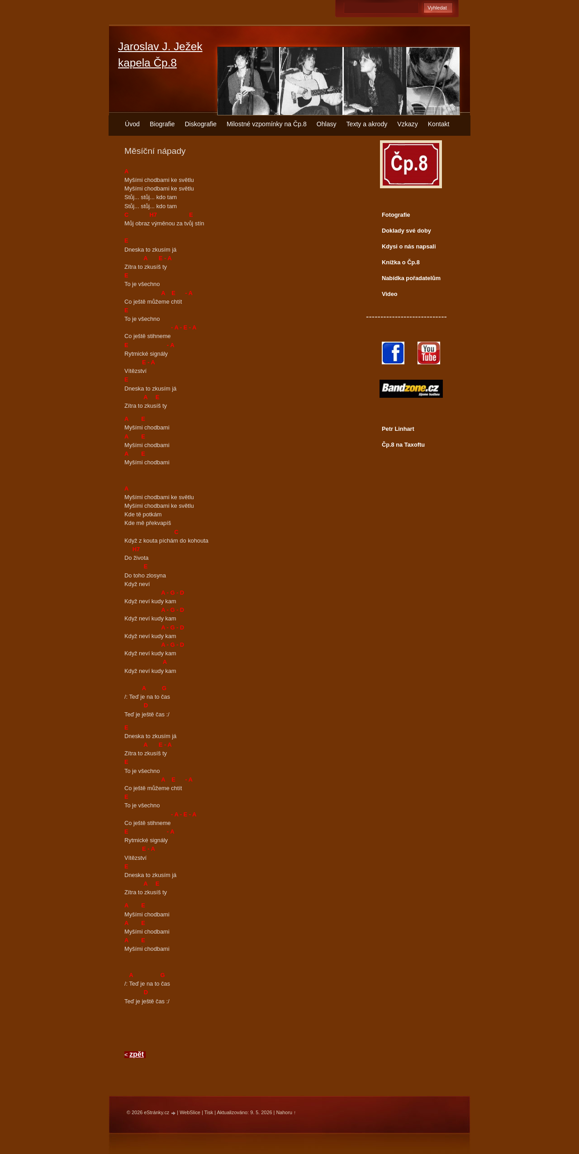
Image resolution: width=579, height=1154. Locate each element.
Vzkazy (407, 124)
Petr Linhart (398, 428)
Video (390, 294)
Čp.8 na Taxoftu (403, 444)
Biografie (162, 124)
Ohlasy (327, 124)
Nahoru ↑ (286, 1112)
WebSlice (190, 1112)
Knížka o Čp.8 (401, 262)
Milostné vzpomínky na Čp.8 (267, 124)
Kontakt (439, 124)
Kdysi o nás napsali (409, 246)
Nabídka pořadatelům (411, 278)
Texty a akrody (367, 124)
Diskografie (200, 124)
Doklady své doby (406, 230)
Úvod (132, 124)
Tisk (209, 1112)
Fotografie (396, 214)
